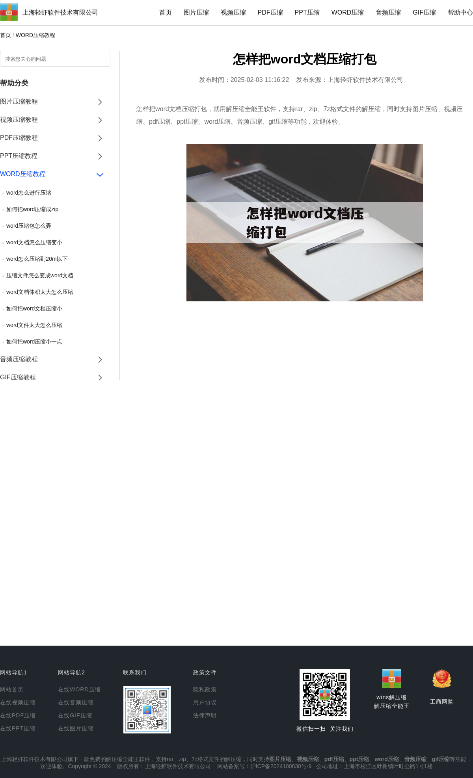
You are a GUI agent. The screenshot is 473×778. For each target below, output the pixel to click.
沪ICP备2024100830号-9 (281, 766)
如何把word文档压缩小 (34, 308)
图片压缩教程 (19, 101)
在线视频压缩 (17, 702)
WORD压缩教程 (35, 35)
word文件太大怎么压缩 (34, 325)
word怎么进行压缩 (28, 192)
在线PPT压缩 (17, 728)
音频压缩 (388, 12)
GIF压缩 (424, 12)
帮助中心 (460, 12)
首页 (165, 12)
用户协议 (205, 702)
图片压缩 (196, 12)
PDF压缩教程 (19, 137)
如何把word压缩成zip (32, 209)
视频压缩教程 (19, 119)
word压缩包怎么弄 (28, 226)
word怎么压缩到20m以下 (37, 259)
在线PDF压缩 (18, 715)
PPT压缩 (307, 12)
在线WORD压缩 (79, 689)
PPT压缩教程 (18, 155)
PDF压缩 (270, 12)
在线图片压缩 (75, 728)
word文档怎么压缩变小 (34, 242)
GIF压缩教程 (18, 377)
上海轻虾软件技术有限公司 (60, 12)
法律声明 (205, 715)
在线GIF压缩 (75, 715)
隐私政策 (205, 689)
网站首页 (12, 689)
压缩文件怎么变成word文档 (39, 275)
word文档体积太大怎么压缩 (39, 292)
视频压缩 (233, 12)
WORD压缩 (347, 12)
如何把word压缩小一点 (34, 341)
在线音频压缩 (75, 702)
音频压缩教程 (19, 359)
